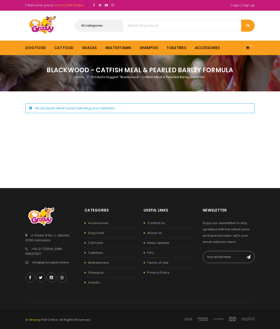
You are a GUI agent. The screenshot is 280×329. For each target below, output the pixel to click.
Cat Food (95, 243)
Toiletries (95, 252)
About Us (154, 233)
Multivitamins (98, 262)
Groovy (35, 319)
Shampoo (96, 272)
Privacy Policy (158, 272)
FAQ (150, 252)
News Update (158, 243)
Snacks (94, 282)
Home (80, 77)
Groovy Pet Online (68, 5)
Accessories (98, 223)
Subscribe (249, 257)
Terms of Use (157, 262)
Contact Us (156, 223)
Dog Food (96, 233)
